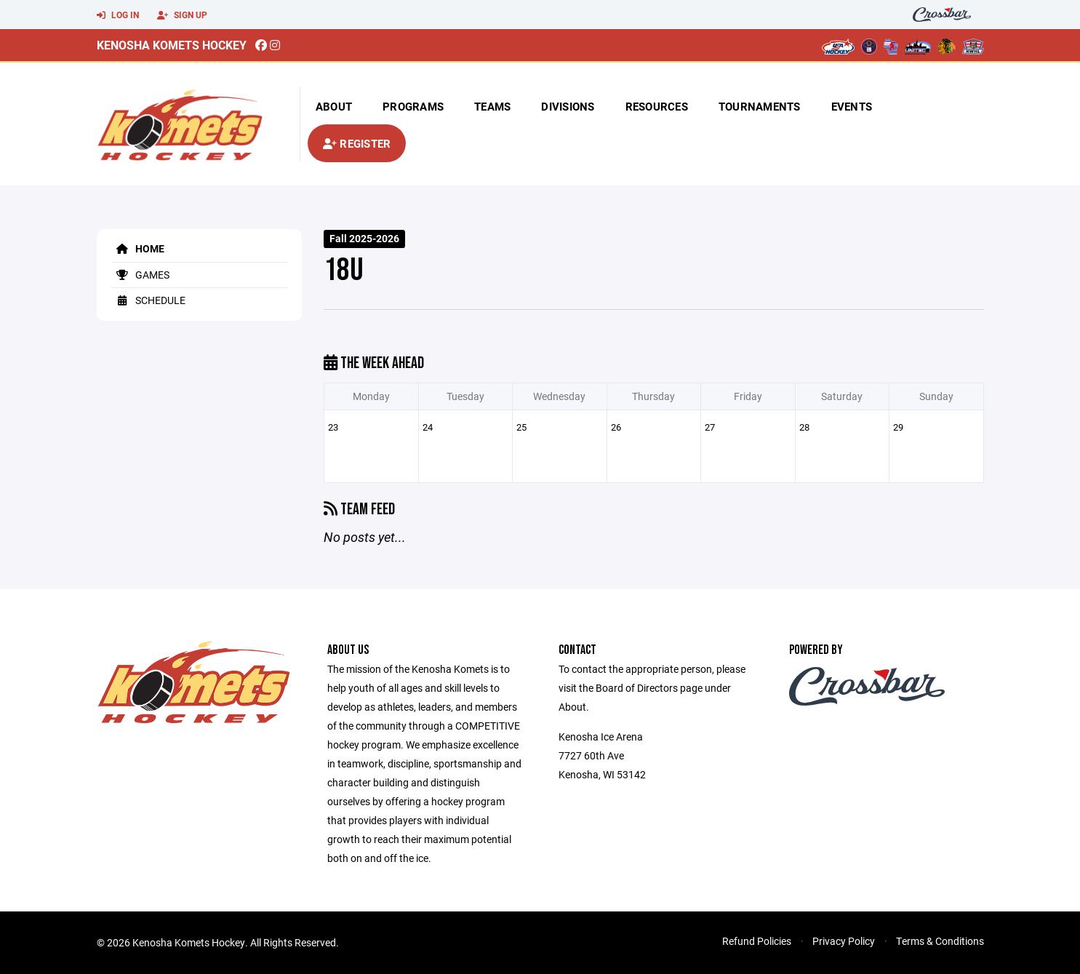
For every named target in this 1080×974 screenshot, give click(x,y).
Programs (413, 106)
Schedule (148, 300)
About (334, 106)
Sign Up (182, 15)
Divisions (567, 106)
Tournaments (760, 106)
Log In (118, 15)
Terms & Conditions (940, 941)
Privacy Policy (843, 941)
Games (140, 275)
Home (137, 248)
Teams (492, 106)
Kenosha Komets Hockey (172, 44)
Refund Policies (756, 941)
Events (852, 106)
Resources (656, 106)
